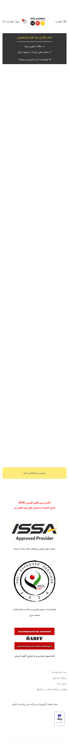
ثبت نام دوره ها (59, 672)
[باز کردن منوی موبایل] (61, 21)
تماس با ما (62, 684)
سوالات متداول (60, 678)
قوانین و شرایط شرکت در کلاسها (52, 689)
